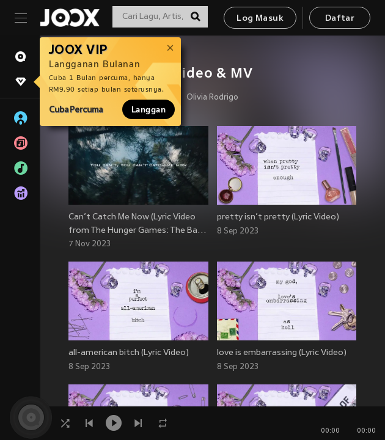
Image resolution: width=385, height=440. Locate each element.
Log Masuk (260, 18)
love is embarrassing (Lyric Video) (281, 353)
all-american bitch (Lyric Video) (128, 353)
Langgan (148, 109)
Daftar (339, 18)
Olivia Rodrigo (212, 98)
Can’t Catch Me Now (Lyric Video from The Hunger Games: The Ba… (137, 224)
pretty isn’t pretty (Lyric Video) (278, 217)
